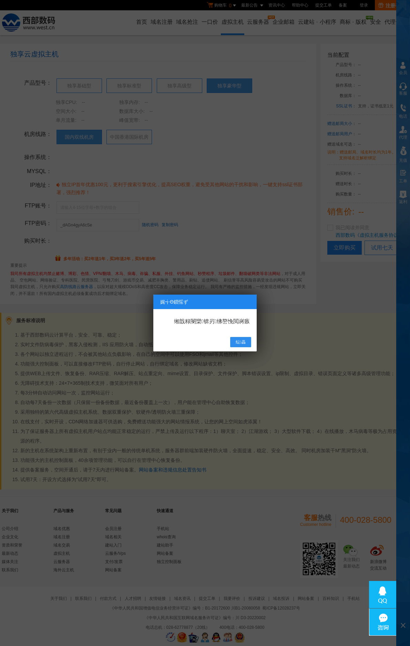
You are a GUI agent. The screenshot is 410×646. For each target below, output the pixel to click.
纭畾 (240, 342)
